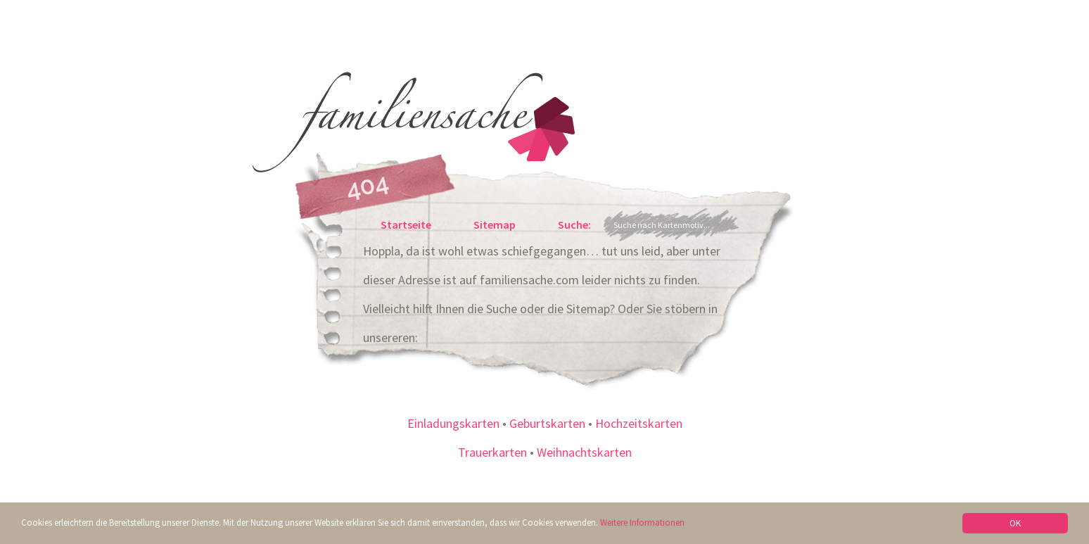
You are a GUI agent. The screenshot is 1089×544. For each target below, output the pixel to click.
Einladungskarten (453, 423)
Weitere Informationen (642, 522)
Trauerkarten (492, 452)
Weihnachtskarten (584, 452)
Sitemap (494, 224)
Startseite (406, 224)
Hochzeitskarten (638, 423)
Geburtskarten (547, 423)
